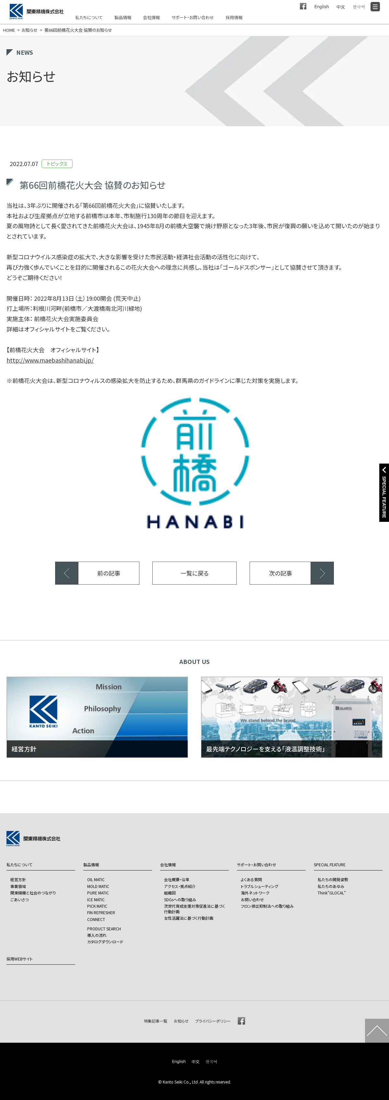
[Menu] (375, 6)
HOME (9, 30)
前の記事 (108, 573)
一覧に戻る (195, 573)
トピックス (57, 163)
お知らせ (30, 30)
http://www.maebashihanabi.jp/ (50, 360)
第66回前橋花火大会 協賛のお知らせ (78, 30)
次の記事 (280, 573)
